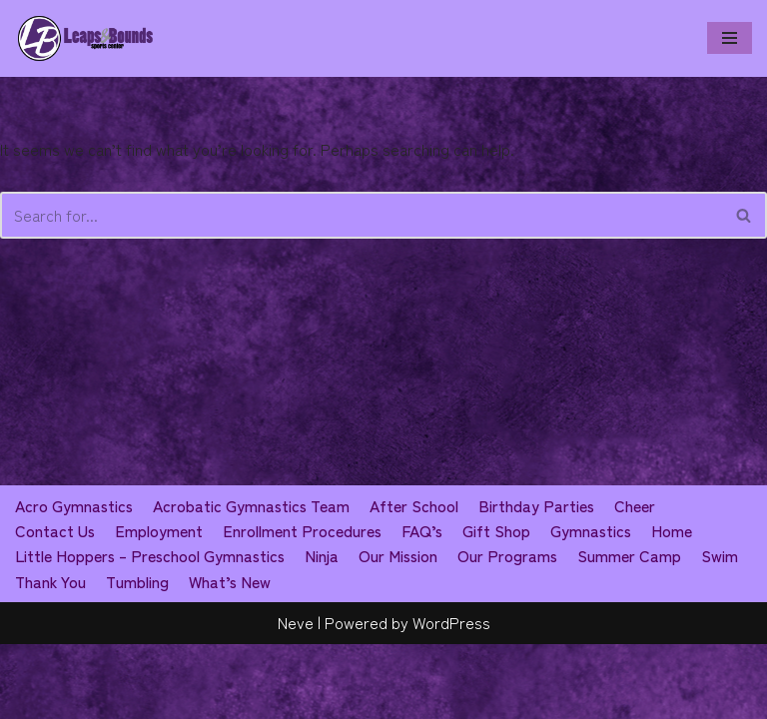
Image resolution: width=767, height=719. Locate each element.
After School (419, 579)
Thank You (51, 656)
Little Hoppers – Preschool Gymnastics (152, 630)
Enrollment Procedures (304, 605)
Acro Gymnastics (75, 579)
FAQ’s (424, 605)
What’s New (233, 656)
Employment (160, 605)
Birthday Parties (541, 579)
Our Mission (405, 630)
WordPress (451, 697)
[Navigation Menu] (729, 38)
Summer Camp (638, 630)
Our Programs (515, 630)
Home (676, 605)
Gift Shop (499, 605)
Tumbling (140, 656)
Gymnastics (594, 605)
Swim (728, 630)
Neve (296, 697)
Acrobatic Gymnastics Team (255, 579)
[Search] (361, 216)
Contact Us (55, 605)
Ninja (327, 630)
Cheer (640, 579)
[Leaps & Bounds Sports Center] (85, 38)
